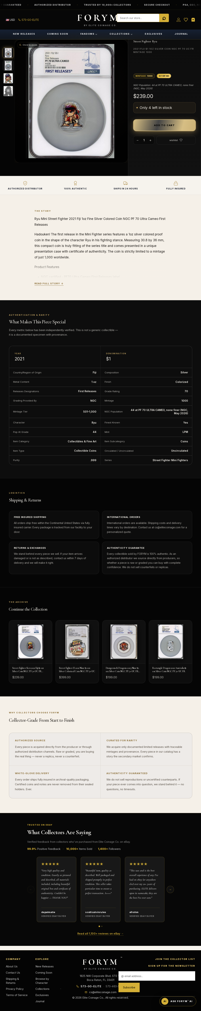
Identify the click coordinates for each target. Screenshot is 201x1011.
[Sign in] (179, 20)
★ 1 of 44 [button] (164, 76)
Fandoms (88, 33)
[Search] (164, 18)
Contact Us (13, 972)
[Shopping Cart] (193, 20)
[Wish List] (186, 20)
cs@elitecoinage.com (102, 992)
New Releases (24, 33)
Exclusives (153, 33)
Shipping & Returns (12, 981)
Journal (181, 33)
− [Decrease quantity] (137, 140)
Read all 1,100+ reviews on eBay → (100, 933)
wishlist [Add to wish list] (176, 140)
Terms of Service (17, 995)
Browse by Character (42, 981)
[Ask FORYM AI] (177, 1001)
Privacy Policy (15, 989)
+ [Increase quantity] (150, 140)
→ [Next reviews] (170, 889)
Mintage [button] (144, 76)
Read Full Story (49, 283)
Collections (121, 33)
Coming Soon (57, 33)
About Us (12, 966)
